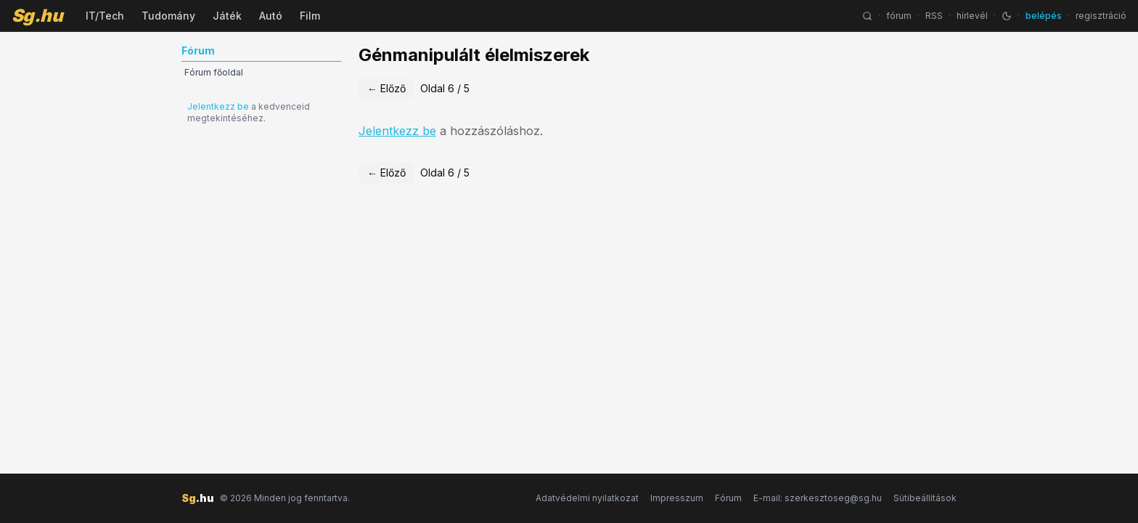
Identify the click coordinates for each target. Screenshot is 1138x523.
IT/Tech (105, 15)
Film (310, 15)
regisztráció (1101, 15)
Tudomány (168, 15)
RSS (934, 15)
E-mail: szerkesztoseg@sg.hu (817, 497)
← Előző (386, 88)
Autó (270, 15)
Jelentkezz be (218, 106)
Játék (227, 15)
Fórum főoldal (213, 72)
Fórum (728, 497)
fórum (899, 15)
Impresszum (676, 497)
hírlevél (972, 15)
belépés (1044, 15)
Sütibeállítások (925, 497)
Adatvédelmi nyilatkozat (587, 497)
